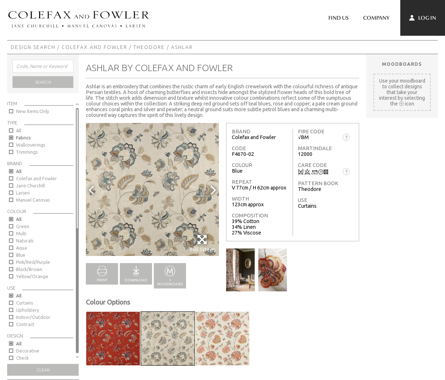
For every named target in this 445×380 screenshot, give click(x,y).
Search (43, 82)
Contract (25, 324)
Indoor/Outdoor (33, 317)
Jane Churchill (30, 185)
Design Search (33, 47)
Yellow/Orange (32, 276)
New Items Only (32, 111)
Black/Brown (29, 269)
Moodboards (402, 63)
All (18, 130)
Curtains (24, 302)
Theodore (149, 47)
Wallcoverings (30, 144)
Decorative (27, 350)
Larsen (23, 192)
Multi (21, 233)
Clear (43, 369)
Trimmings (27, 151)
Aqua (21, 247)
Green (22, 226)
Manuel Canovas (33, 199)
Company (376, 18)
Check (22, 357)
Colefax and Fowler (94, 47)
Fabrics (23, 137)
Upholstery (27, 309)
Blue (20, 254)
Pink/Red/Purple (33, 262)
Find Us (338, 18)
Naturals (24, 240)
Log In (422, 18)
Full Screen (202, 243)
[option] (152, 189)
